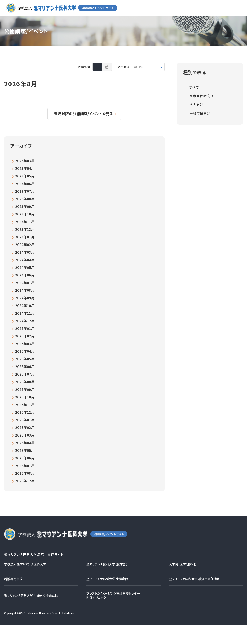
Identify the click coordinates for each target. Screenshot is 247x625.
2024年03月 (25, 252)
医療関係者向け (201, 95)
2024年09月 (25, 298)
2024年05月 (25, 267)
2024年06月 (25, 275)
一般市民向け (199, 113)
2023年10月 (25, 214)
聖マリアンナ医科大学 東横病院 (107, 579)
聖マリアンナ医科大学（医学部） (107, 564)
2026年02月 (25, 427)
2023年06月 (25, 183)
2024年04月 (25, 260)
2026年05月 (25, 450)
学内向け (196, 104)
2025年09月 (25, 389)
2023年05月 (25, 176)
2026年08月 (25, 473)
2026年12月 (25, 481)
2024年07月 (25, 283)
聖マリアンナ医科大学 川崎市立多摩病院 (31, 596)
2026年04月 (25, 443)
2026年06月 (25, 458)
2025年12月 (25, 412)
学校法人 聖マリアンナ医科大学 (25, 564)
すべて (194, 87)
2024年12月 (25, 321)
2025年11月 (25, 405)
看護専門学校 (13, 579)
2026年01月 (25, 420)
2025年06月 (25, 366)
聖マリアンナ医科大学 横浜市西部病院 (194, 579)
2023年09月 (25, 206)
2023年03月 (25, 161)
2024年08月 (25, 290)
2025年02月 (25, 336)
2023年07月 (25, 191)
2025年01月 (25, 328)
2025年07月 (25, 374)
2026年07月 (25, 465)
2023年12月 (25, 229)
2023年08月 (25, 199)
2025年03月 (25, 344)
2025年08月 (25, 382)
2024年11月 (25, 313)
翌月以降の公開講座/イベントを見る (83, 114)
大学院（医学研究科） (183, 564)
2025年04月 (25, 351)
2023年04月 (25, 168)
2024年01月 (25, 237)
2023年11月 (25, 222)
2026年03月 (25, 435)
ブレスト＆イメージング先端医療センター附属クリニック (113, 596)
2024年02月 (25, 244)
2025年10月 (25, 397)
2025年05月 (25, 359)
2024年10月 (25, 305)
